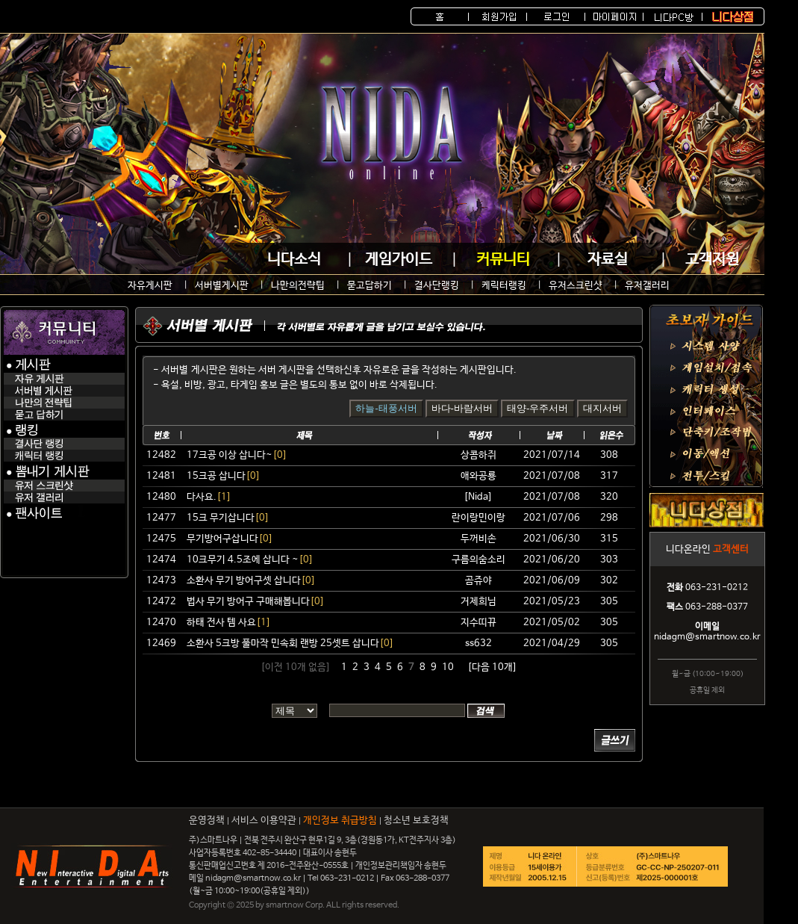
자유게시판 (150, 285)
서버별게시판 (222, 285)
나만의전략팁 (298, 285)
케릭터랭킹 (503, 285)
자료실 (607, 259)
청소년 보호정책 (416, 820)
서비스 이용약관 (263, 820)
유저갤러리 (647, 285)
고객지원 (712, 259)
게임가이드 (398, 259)
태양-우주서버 (537, 408)
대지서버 (602, 408)
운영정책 (207, 820)
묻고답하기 (369, 285)
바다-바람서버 (462, 408)
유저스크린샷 (575, 285)
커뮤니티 (503, 259)
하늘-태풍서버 (386, 408)
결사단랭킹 (436, 285)
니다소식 (294, 259)
